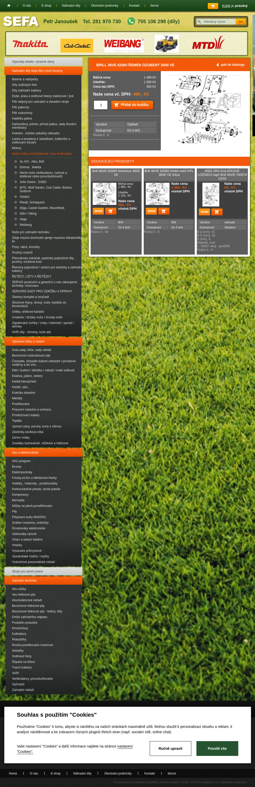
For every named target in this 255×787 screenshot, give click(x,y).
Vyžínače (18, 684)
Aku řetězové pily (23, 594)
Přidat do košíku (135, 105)
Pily (14, 511)
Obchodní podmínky (104, 5)
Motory (16, 148)
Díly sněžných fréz (24, 85)
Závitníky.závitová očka (27, 432)
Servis (154, 5)
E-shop (46, 5)
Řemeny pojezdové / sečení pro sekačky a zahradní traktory (47, 269)
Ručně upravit (170, 748)
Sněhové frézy (22, 656)
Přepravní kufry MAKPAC (29, 517)
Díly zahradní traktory (26, 90)
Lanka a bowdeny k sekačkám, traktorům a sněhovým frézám (41, 140)
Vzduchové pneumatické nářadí (33, 562)
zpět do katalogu (233, 65)
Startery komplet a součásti (30, 297)
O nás (27, 5)
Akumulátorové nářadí (27, 600)
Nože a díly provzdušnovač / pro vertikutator (42, 153)
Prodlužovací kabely (25, 415)
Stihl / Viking (28, 213)
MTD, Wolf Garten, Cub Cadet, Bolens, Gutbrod (46, 189)
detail (98, 211)
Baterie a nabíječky (25, 79)
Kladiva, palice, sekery (27, 376)
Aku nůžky (19, 589)
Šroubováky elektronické (28, 528)
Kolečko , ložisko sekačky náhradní (36, 133)
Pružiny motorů (22, 252)
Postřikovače (21, 404)
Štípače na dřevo (23, 662)
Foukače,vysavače (24, 622)
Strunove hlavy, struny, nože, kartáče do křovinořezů (39, 304)
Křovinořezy (20, 628)
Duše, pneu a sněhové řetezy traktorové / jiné (43, 96)
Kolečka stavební (23, 393)
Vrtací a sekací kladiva (27, 539)
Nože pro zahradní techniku (31, 232)
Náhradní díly (71, 5)
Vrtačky (17, 545)
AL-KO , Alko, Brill (32, 161)
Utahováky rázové (24, 534)
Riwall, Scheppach (32, 202)
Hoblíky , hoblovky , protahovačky (35, 483)
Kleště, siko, (20, 387)
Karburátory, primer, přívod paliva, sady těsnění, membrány (44, 125)
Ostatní (25, 197)
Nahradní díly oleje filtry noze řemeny (37, 71)
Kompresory (20, 494)
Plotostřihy (19, 639)
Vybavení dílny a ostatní (28, 341)
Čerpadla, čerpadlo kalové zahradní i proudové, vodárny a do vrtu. (44, 362)
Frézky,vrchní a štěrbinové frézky (34, 478)
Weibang (26, 225)
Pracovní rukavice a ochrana (31, 409)
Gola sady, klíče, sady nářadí (31, 350)
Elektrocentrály (22, 472)
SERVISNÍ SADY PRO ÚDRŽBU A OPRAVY (42, 291)
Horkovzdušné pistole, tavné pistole (36, 489)
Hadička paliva (22, 118)
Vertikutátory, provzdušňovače (32, 678)
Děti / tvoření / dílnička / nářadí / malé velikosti (43, 370)
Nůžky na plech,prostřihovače (32, 506)
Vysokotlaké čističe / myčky (30, 556)
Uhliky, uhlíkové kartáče (28, 311)
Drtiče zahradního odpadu (29, 617)
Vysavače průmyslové (27, 551)
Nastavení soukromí (233, 782)
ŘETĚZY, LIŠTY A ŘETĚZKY (31, 276)
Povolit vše (217, 748)
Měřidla (17, 398)
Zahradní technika (24, 580)
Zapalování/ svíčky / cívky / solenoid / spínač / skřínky (43, 324)
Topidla (17, 421)
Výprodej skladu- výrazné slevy (33, 61)
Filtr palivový (20, 107)
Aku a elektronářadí (25, 452)
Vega (23, 219)
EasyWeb (151, 782)
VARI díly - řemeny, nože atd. (32, 332)
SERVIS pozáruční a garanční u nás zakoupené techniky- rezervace (44, 283)
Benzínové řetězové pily (28, 606)
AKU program (21, 461)
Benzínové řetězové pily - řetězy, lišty (37, 611)
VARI (15, 673)
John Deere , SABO (33, 182)
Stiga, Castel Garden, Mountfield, (42, 208)
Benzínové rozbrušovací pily (31, 355)
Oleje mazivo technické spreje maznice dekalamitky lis (47, 239)
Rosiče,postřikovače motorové (32, 645)
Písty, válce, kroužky (26, 247)
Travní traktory (22, 667)
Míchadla (18, 500)
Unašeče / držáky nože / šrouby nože (37, 317)
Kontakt (134, 5)
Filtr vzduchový (22, 113)
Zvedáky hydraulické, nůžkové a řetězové (40, 443)
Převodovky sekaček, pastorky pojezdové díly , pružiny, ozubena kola (44, 260)
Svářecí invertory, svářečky (30, 522)
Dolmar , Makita (30, 167)
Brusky (16, 466)
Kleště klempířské (24, 381)
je (235, 6)
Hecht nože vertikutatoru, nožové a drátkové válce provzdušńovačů (43, 174)
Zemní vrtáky (21, 437)
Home (8, 5)
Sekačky (17, 650)
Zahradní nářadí (23, 690)
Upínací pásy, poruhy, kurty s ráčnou (37, 426)
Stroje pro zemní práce (27, 571)
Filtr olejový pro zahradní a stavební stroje (40, 101)
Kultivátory (19, 634)
